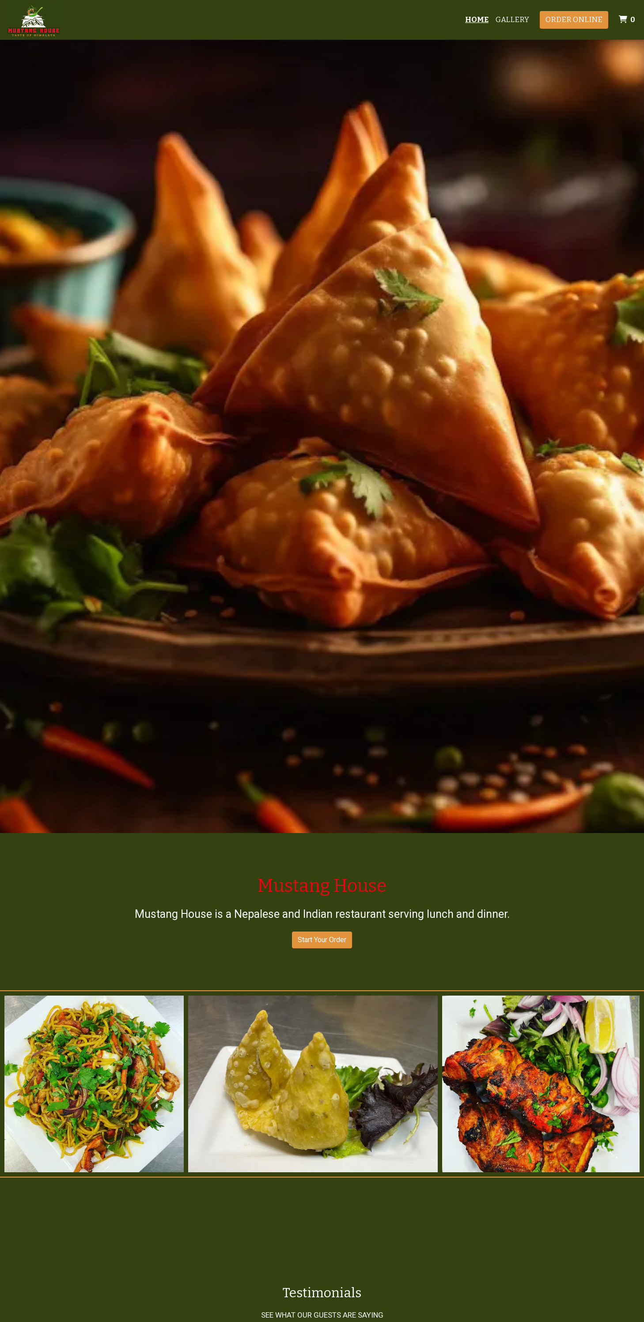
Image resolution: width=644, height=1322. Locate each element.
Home (477, 19)
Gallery (512, 19)
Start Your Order (322, 940)
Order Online (574, 19)
